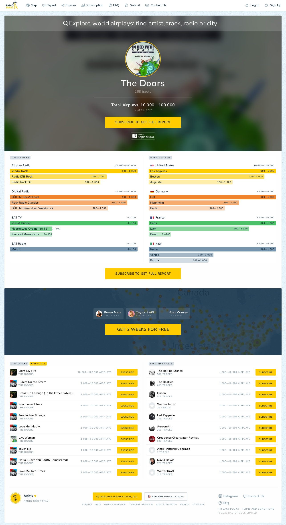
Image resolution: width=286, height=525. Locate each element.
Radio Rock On (21, 182)
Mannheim (157, 203)
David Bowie (165, 460)
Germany (162, 192)
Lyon (153, 229)
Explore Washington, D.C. (117, 496)
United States (165, 165)
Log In (252, 5)
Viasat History (21, 223)
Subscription (92, 5)
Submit (132, 5)
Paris (153, 223)
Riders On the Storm (32, 382)
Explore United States (166, 496)
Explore (68, 5)
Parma (154, 260)
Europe (87, 505)
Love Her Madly (29, 426)
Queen (161, 393)
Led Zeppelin (166, 415)
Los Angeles (158, 171)
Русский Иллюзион (25, 234)
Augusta (156, 182)
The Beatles (165, 382)
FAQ (114, 5)
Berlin (154, 208)
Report (49, 5)
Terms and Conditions (258, 509)
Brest (154, 234)
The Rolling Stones (170, 371)
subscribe (127, 372)
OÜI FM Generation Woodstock (32, 208)
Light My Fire (27, 371)
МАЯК (16, 249)
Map (31, 5)
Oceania (198, 505)
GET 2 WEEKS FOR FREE (143, 329)
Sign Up (273, 5)
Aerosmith (164, 426)
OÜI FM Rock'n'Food (25, 197)
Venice (154, 255)
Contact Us (155, 5)
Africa (184, 505)
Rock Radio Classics (25, 203)
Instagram (228, 496)
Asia (98, 505)
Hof (152, 197)
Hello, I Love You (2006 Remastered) (43, 460)
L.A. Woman (26, 438)
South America (166, 505)
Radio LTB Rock (22, 177)
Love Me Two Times (31, 471)
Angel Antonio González (173, 449)
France (160, 218)
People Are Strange (31, 415)
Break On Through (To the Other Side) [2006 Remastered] (51, 393)
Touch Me (24, 449)
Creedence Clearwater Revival (178, 438)
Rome (154, 249)
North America (115, 505)
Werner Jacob (166, 404)
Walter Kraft (165, 471)
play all (38, 363)
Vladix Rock (20, 171)
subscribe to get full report (143, 122)
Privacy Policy (229, 509)
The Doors (25, 374)
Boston (155, 177)
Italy (159, 244)
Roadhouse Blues (30, 404)
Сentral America (141, 505)
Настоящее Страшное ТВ (29, 229)
